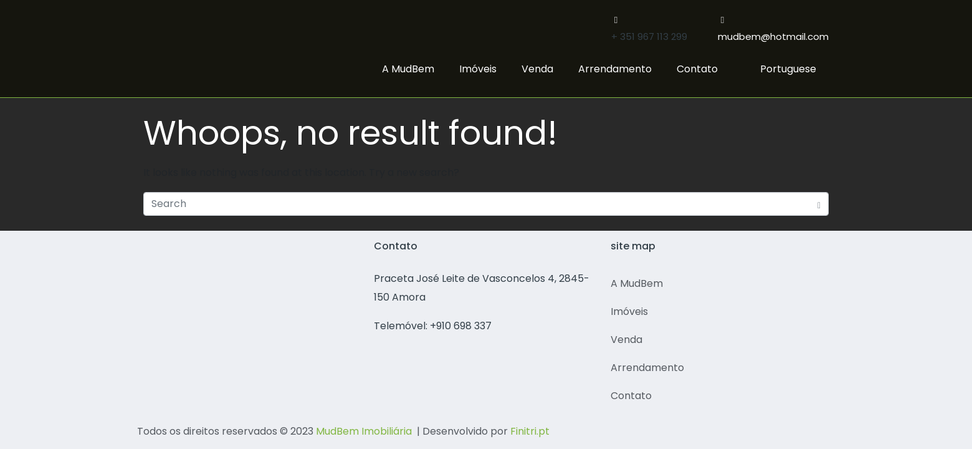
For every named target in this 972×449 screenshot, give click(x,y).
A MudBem (408, 69)
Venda (537, 69)
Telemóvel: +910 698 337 (433, 326)
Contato (697, 69)
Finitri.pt (530, 431)
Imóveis (478, 69)
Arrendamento (615, 69)
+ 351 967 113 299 (649, 36)
